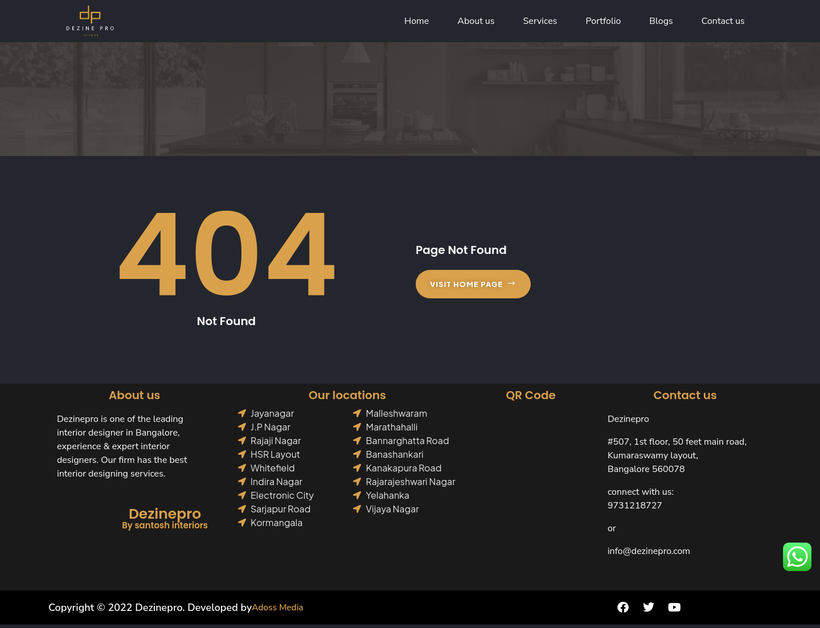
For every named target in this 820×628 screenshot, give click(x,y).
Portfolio (603, 23)
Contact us (723, 23)
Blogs (661, 23)
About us (475, 23)
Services (540, 23)
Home (416, 23)
